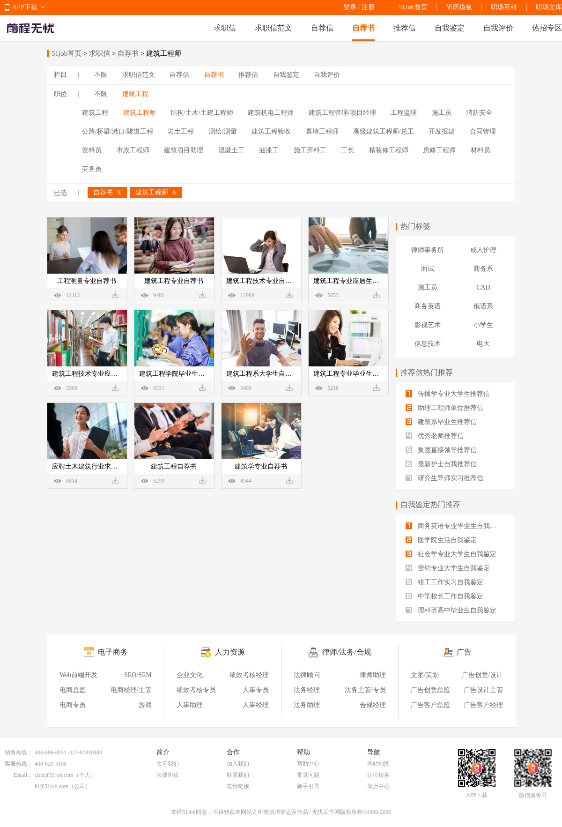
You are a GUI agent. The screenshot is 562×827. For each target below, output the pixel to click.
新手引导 (308, 786)
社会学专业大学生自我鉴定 (451, 554)
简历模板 (459, 7)
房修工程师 (439, 150)
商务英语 (427, 306)
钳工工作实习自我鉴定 (444, 582)
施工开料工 (310, 150)
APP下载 (24, 7)
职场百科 (504, 7)
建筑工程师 (139, 112)
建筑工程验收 (271, 131)
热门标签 (415, 226)
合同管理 (483, 131)
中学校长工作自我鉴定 (444, 596)
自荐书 (363, 28)
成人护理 (483, 249)
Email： (23, 775)
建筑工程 (135, 93)
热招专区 (547, 28)
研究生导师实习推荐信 (444, 478)
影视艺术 (427, 324)
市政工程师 (133, 150)
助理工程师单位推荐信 (444, 407)
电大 (483, 343)
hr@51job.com (51, 786)
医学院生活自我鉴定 (441, 540)
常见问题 (308, 775)
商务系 (483, 268)
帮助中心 (308, 763)
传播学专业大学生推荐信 (448, 393)
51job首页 (66, 53)
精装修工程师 (388, 150)
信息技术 (427, 343)
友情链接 (238, 786)
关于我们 (167, 763)
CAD (483, 287)
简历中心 (378, 786)
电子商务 (113, 652)
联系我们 (238, 775)
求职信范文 (273, 28)
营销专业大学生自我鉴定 (448, 568)
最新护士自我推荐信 (441, 464)
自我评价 (498, 28)
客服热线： (19, 763)
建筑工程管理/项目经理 (342, 112)
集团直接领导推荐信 (441, 450)
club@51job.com (54, 775)
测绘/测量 (223, 131)
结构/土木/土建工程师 (201, 112)
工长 (347, 150)
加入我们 (238, 763)
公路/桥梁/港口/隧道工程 (117, 131)
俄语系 (483, 306)
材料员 (480, 150)
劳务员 (92, 168)
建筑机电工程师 (271, 112)
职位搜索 (378, 775)
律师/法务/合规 (346, 652)
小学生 (483, 324)
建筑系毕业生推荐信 (441, 421)
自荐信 (322, 28)
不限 (100, 74)
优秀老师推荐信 (435, 436)
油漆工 (269, 150)
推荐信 (404, 28)
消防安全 (479, 112)
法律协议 (167, 775)
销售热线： (19, 752)
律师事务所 (427, 249)
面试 (427, 268)
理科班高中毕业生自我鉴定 (451, 610)
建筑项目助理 (183, 150)
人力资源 (230, 652)
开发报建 (442, 131)
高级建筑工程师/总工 (383, 131)
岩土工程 (181, 131)
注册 (368, 7)
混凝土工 (231, 150)
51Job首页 (413, 7)
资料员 (92, 150)
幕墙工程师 (322, 131)
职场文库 (549, 7)
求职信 (225, 28)
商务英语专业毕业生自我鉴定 (454, 525)
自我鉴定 (450, 28)
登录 (349, 7)
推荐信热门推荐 (426, 372)
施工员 (441, 112)
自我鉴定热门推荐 (430, 504)
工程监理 (404, 112)
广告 (464, 652)
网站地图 (378, 763)
